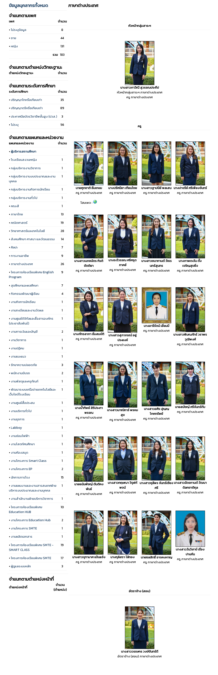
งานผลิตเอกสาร (21, 536)
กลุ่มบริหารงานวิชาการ (26, 168)
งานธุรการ (18, 419)
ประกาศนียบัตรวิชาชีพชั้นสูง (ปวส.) (34, 116)
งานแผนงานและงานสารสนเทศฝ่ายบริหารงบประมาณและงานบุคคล (32, 488)
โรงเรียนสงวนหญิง (24, 159)
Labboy (16, 427)
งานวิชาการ (18, 340)
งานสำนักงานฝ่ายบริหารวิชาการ (32, 498)
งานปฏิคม (17, 348)
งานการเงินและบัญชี (24, 331)
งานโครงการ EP (21, 468)
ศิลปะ (14, 247)
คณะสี (15, 206)
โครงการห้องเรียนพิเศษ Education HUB (25, 509)
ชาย (13, 37)
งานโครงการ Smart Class (29, 460)
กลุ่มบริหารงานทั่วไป (24, 197)
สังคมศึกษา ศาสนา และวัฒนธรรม (33, 239)
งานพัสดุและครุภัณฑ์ (24, 381)
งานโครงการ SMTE (24, 528)
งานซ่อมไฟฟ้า (20, 435)
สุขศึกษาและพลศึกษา (24, 285)
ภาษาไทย (17, 214)
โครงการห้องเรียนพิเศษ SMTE (31, 557)
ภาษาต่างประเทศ (22, 263)
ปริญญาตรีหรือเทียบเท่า (27, 107)
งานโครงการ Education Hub (31, 520)
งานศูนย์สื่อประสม (23, 402)
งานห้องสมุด (19, 452)
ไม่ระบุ (15, 124)
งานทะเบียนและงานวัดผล (27, 310)
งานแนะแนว (18, 356)
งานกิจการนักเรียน (23, 301)
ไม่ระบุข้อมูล (18, 29)
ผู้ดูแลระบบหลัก (21, 566)
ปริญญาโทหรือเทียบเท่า (26, 99)
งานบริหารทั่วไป (21, 410)
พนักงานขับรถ (20, 373)
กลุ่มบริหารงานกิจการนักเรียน (30, 189)
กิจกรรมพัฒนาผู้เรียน (25, 293)
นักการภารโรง (20, 477)
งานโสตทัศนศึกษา (23, 444)
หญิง (14, 46)
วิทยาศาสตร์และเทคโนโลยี (28, 230)
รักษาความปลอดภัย (24, 364)
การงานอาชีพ (20, 255)
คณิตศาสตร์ (19, 222)
